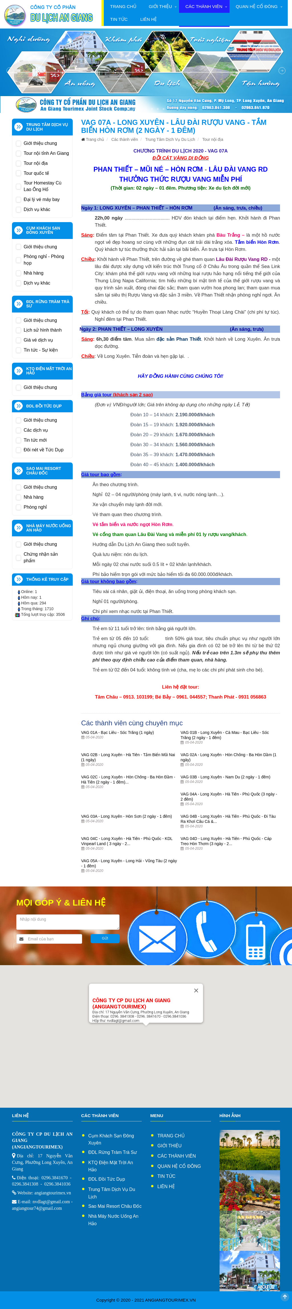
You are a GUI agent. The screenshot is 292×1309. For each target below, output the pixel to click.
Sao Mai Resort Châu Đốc (115, 1206)
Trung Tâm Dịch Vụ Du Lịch (170, 139)
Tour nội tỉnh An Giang (46, 153)
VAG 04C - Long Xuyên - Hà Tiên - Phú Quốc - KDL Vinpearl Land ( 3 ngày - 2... (127, 841)
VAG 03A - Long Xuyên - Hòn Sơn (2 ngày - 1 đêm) (126, 816)
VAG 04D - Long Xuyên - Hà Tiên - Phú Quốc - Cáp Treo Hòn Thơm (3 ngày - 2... (226, 841)
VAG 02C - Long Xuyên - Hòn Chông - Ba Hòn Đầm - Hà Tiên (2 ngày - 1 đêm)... (128, 779)
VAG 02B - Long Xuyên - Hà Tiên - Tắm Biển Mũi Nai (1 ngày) (128, 757)
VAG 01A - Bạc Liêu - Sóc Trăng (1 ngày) (117, 732)
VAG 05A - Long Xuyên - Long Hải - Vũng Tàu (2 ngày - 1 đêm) (129, 863)
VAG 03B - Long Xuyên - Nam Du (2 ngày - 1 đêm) (225, 777)
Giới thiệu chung (40, 143)
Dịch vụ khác (37, 209)
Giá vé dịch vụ (38, 340)
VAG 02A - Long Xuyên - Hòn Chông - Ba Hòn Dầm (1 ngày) (228, 757)
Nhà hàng (33, 273)
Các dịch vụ (36, 430)
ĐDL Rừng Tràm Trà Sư (112, 1152)
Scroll (285, 1297)
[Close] (196, 990)
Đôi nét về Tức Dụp (44, 449)
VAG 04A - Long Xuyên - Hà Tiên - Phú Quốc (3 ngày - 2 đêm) (229, 796)
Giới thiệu (160, 6)
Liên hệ (148, 19)
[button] (146, 1031)
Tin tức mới (35, 440)
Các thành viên (203, 6)
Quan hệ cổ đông (257, 6)
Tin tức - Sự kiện (41, 350)
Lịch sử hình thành (43, 330)
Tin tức (118, 19)
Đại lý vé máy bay (42, 199)
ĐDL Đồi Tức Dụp (106, 1179)
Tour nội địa (36, 163)
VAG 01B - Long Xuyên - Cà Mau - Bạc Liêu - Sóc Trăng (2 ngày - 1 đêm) (225, 735)
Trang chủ (123, 6)
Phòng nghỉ (35, 507)
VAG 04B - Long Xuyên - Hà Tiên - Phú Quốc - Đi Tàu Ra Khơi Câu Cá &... (228, 819)
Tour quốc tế (36, 173)
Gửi (105, 938)
